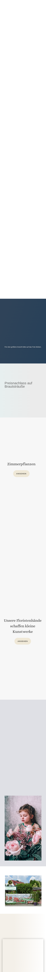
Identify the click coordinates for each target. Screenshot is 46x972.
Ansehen (21, 474)
